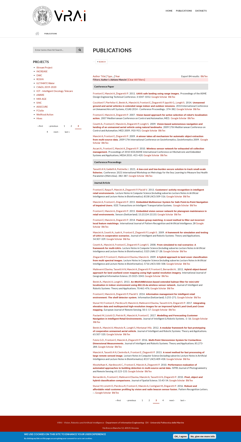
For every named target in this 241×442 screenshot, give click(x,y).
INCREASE (41, 71)
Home (169, 10)
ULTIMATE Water (45, 83)
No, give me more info (203, 436)
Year (117, 76)
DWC (39, 75)
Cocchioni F (99, 102)
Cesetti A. (98, 123)
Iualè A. (118, 232)
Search (102, 62)
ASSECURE (42, 106)
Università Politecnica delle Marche (167, 422)
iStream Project (44, 67)
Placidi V (142, 189)
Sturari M (98, 303)
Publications (184, 10)
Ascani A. (97, 148)
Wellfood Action (44, 114)
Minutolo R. (120, 327)
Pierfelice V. (112, 102)
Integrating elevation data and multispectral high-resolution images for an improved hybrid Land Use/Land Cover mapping (149, 306)
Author (96, 76)
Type (109, 76)
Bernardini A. (169, 269)
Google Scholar (159, 96)
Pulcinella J (122, 169)
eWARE (40, 94)
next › (56, 131)
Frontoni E (98, 93)
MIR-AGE (41, 98)
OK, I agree (180, 436)
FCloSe (40, 110)
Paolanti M (98, 315)
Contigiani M (156, 386)
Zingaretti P (122, 93)
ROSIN (39, 79)
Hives (39, 118)
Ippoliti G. (170, 102)
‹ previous (53, 126)
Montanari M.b (144, 327)
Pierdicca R (121, 303)
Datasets (201, 10)
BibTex (204, 76)
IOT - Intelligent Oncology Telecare (54, 91)
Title (103, 76)
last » (67, 131)
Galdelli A (111, 169)
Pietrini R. (121, 315)
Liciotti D (110, 315)
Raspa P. (109, 189)
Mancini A (110, 93)
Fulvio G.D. (98, 340)
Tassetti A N (99, 169)
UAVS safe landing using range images (157, 93)
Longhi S (180, 102)
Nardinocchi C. (116, 364)
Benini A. (123, 102)
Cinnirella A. (123, 352)
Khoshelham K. (100, 364)
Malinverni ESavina (128, 257)
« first (40, 126)
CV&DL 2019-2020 (46, 87)
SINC (39, 102)
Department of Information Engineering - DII (127, 422)
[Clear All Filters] (136, 79)
